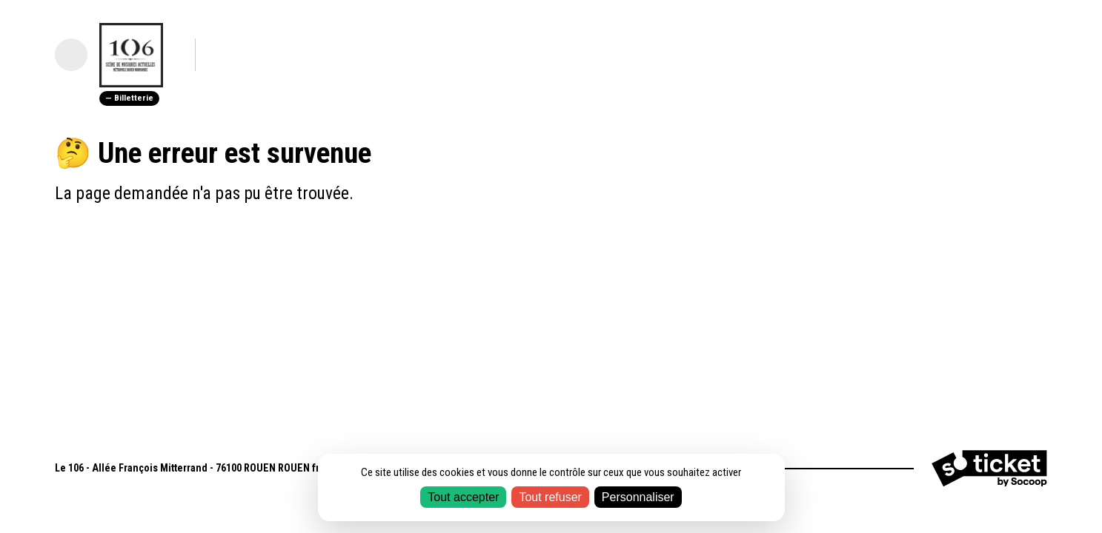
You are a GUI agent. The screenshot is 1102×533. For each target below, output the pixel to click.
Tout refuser (550, 497)
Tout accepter (463, 497)
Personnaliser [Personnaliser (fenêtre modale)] (638, 497)
